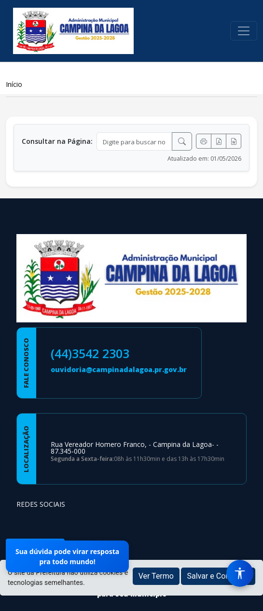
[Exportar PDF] (218, 141)
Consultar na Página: (57, 141)
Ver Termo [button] (156, 576)
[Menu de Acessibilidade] (239, 573)
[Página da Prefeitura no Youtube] (76, 523)
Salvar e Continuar (218, 576)
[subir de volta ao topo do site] (246, 597)
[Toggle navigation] (243, 31)
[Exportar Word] (233, 141)
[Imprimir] (203, 141)
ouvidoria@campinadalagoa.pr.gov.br (119, 369)
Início (14, 84)
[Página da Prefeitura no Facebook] (26, 523)
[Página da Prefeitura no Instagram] (51, 523)
